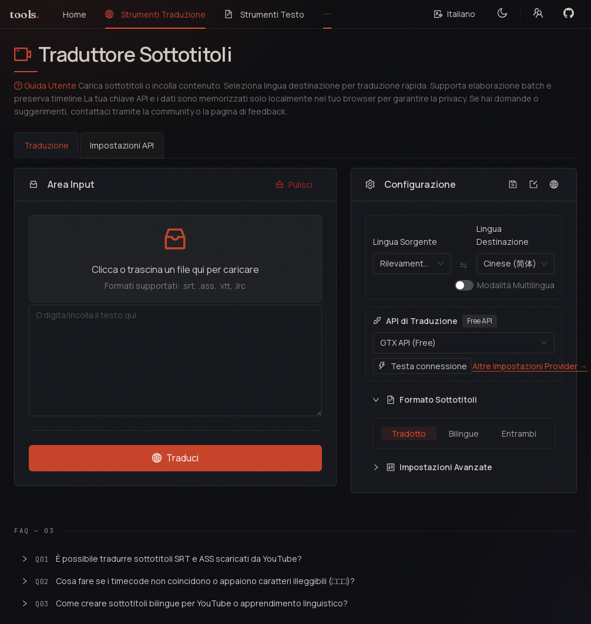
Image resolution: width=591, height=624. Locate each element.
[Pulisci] (294, 184)
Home (74, 14)
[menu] (239, 14)
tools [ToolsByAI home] (24, 14)
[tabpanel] (295, 330)
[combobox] (407, 263)
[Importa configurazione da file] (534, 185)
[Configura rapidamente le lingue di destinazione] (554, 185)
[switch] (464, 285)
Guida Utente (45, 85)
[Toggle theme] (502, 14)
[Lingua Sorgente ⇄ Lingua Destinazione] (464, 266)
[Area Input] (175, 360)
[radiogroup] (464, 433)
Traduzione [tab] (46, 145)
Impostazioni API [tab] (122, 145)
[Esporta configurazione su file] (513, 185)
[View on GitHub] (569, 14)
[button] (175, 258)
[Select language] (455, 14)
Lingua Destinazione (502, 235)
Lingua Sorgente (405, 241)
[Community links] (538, 14)
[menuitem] (74, 15)
